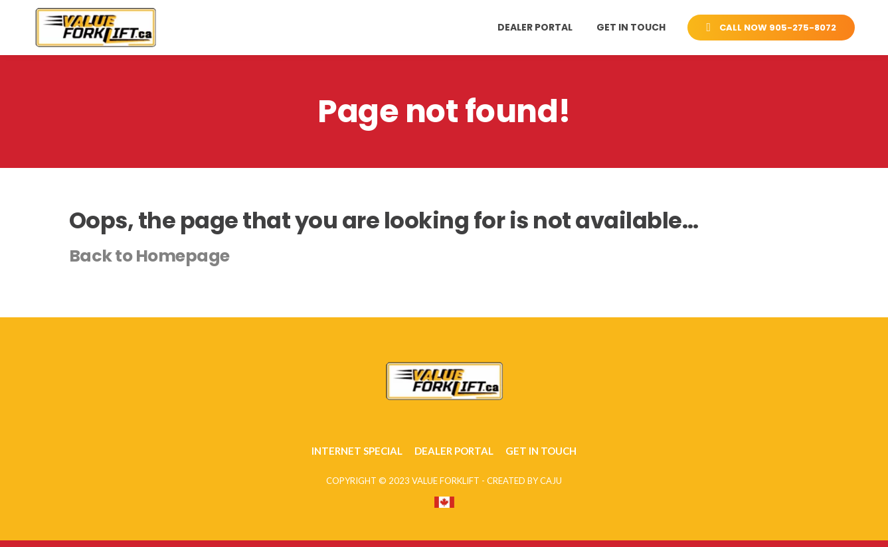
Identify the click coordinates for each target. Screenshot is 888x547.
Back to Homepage (149, 256)
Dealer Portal (535, 27)
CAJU (551, 480)
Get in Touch (631, 27)
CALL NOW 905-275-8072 (771, 27)
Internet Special (356, 451)
